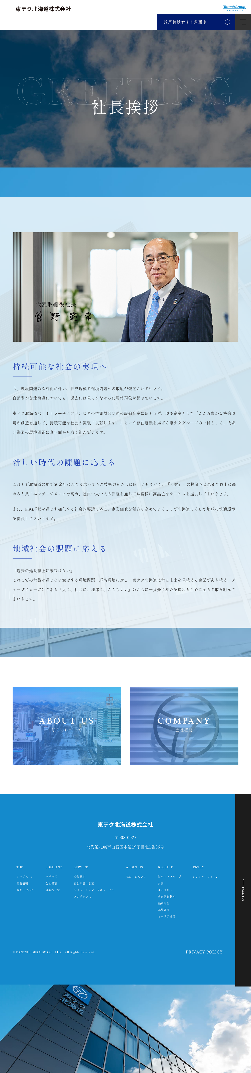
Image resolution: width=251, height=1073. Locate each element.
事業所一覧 (52, 890)
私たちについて (136, 877)
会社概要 (51, 883)
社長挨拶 (51, 877)
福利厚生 (164, 903)
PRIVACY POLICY (204, 952)
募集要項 (164, 910)
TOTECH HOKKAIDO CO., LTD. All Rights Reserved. (55, 952)
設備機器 (80, 877)
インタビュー (166, 890)
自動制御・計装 (84, 883)
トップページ (25, 877)
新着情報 (22, 883)
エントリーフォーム (206, 877)
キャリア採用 (166, 916)
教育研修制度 (166, 896)
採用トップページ (169, 877)
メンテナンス (82, 896)
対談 (161, 883)
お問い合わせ (25, 890)
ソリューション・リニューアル (94, 890)
